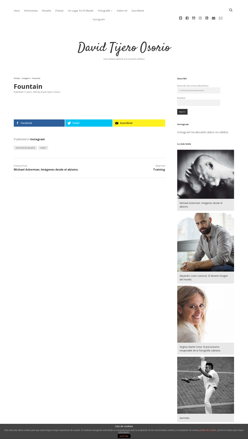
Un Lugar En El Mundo (81, 10)
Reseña (46, 10)
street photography (25, 133)
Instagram (26, 64)
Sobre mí (122, 10)
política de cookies (207, 430)
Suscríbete (138, 10)
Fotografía (104, 10)
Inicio (17, 10)
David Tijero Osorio (124, 34)
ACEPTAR (124, 436)
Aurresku (184, 403)
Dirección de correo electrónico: (193, 71)
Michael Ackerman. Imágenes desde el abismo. (46, 155)
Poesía (59, 10)
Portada (17, 64)
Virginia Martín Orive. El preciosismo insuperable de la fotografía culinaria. (200, 334)
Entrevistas (31, 10)
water (43, 133)
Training (159, 155)
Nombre (181, 83)
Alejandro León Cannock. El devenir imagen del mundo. (204, 263)
